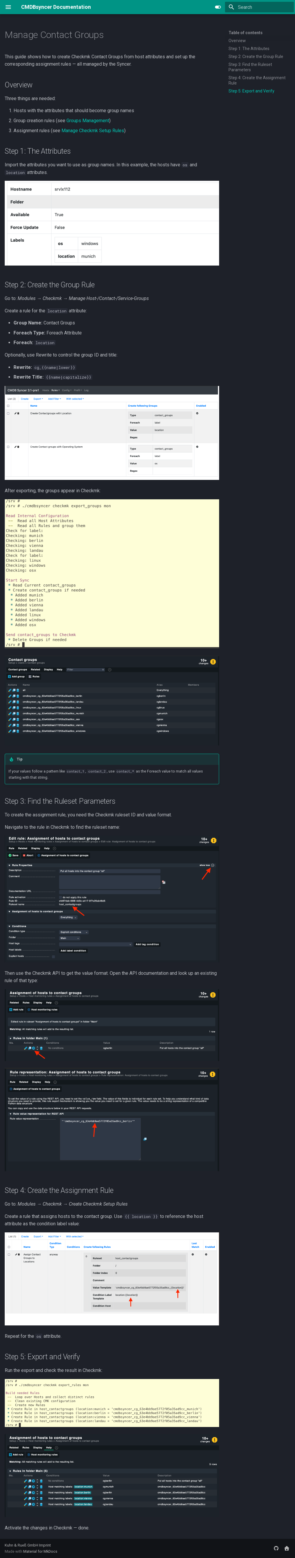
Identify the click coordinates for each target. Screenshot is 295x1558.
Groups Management (87, 120)
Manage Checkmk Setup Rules (92, 130)
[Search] (259, 7)
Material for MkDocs (40, 1551)
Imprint (45, 1545)
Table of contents (246, 32)
